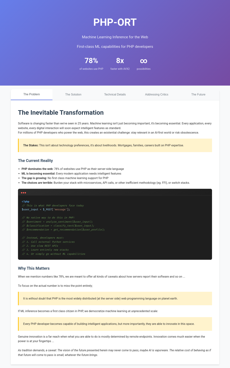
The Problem (31, 94)
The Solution (73, 94)
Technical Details (115, 94)
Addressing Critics (156, 94)
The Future (198, 94)
